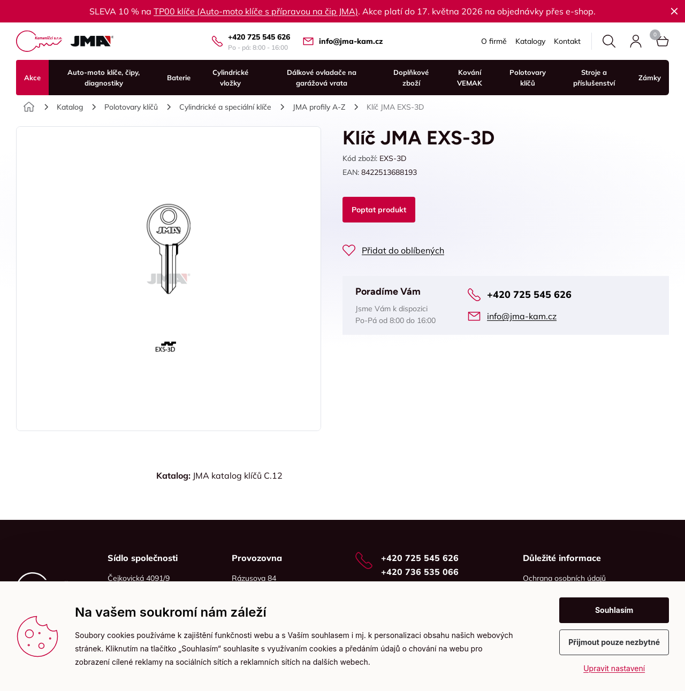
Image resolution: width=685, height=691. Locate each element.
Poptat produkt (379, 209)
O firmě (494, 41)
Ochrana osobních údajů (564, 578)
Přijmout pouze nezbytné (614, 642)
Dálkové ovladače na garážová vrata (321, 77)
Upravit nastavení (614, 668)
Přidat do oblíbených (403, 250)
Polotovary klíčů (527, 77)
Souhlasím (614, 610)
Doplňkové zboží (411, 77)
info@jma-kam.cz (351, 41)
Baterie (179, 77)
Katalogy (530, 41)
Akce (32, 77)
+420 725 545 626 (259, 37)
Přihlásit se (635, 41)
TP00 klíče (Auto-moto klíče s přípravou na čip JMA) (256, 11)
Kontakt (567, 41)
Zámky (649, 77)
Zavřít (674, 11)
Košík (655, 34)
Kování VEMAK (469, 77)
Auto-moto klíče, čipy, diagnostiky (103, 77)
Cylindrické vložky (230, 77)
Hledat (609, 41)
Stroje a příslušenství (594, 77)
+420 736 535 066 (420, 571)
